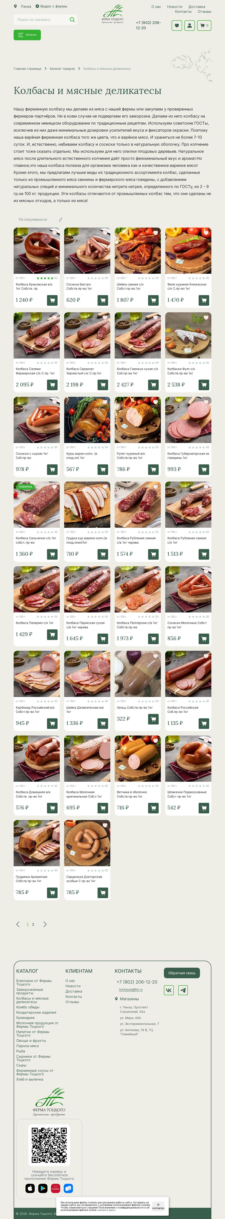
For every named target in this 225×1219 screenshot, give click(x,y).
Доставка (197, 6)
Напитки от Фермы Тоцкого (32, 1033)
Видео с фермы (51, 6)
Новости (174, 6)
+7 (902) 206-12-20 (148, 25)
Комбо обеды (27, 1007)
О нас (156, 6)
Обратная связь (182, 973)
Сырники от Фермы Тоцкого (33, 1058)
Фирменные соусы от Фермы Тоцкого (35, 1072)
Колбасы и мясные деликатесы (32, 1000)
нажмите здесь (106, 1210)
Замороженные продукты (29, 991)
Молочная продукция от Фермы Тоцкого (37, 1025)
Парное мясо (27, 1046)
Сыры (21, 1065)
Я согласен (158, 1206)
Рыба (20, 1051)
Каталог (27, 35)
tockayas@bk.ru (131, 989)
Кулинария (25, 1017)
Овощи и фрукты (31, 1040)
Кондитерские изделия (36, 1012)
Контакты (183, 11)
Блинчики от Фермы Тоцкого (34, 982)
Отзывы (204, 11)
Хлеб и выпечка (29, 1079)
